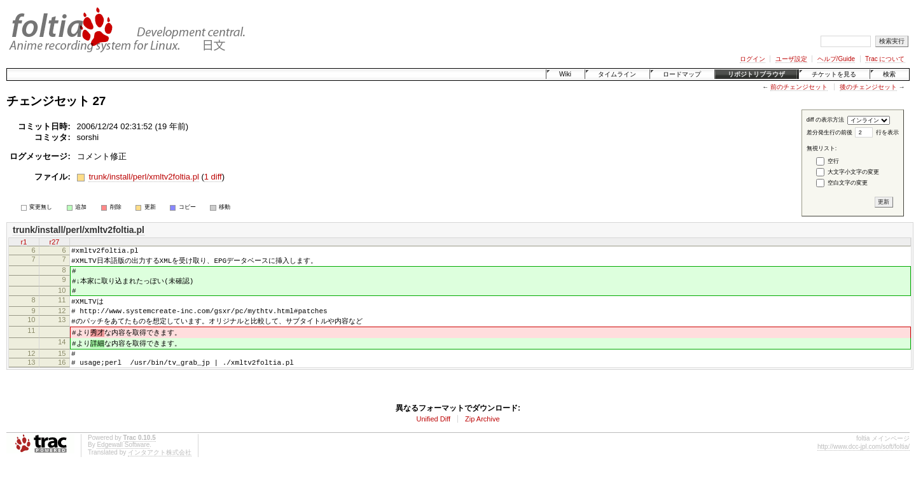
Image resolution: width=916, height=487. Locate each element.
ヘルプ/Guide (836, 58)
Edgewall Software (123, 459)
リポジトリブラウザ (756, 74)
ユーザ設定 (791, 58)
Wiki (565, 74)
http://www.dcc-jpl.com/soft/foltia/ (863, 461)
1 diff (213, 176)
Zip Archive (482, 434)
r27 (55, 242)
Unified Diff (433, 434)
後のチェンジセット (868, 86)
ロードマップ (682, 74)
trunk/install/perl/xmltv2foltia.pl (143, 176)
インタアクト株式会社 (159, 467)
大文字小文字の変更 (853, 172)
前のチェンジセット (799, 86)
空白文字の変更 (848, 183)
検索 (889, 74)
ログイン (752, 58)
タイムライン (617, 74)
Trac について (885, 58)
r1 (24, 242)
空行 (833, 161)
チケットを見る (834, 74)
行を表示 (887, 132)
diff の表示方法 (825, 119)
